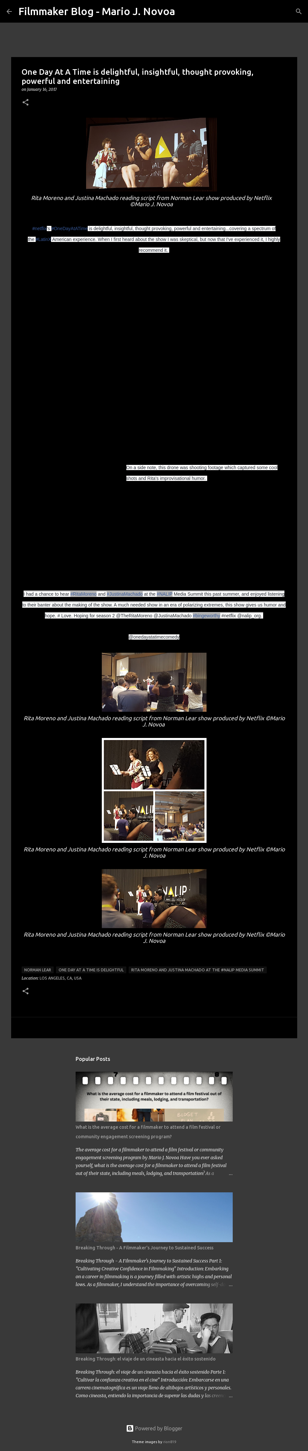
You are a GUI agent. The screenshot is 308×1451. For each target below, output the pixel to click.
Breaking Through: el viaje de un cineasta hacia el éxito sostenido (146, 1359)
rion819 (169, 1442)
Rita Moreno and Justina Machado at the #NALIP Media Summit (197, 970)
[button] (25, 102)
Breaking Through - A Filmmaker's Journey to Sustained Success (144, 1247)
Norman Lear (37, 970)
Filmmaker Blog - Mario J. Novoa (96, 11)
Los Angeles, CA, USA (61, 978)
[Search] (184, 11)
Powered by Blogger (154, 1428)
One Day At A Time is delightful (91, 970)
